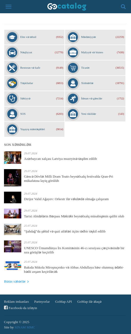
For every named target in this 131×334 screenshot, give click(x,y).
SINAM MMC (25, 327)
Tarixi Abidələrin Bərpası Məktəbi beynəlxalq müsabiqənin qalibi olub (74, 216)
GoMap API (63, 302)
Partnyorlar (42, 302)
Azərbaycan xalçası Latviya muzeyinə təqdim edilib (60, 159)
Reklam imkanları (16, 302)
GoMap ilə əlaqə (89, 302)
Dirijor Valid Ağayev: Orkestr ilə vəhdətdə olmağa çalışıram (66, 199)
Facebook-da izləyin (20, 307)
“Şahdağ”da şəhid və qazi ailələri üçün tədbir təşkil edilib (64, 231)
